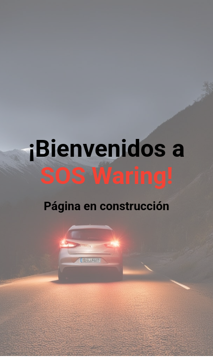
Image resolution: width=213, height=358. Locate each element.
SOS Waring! (106, 176)
